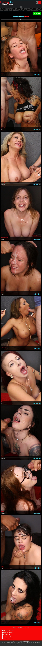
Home (14, 641)
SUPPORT (3, 642)
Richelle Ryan (4, 347)
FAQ (31, 642)
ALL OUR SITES (37, 642)
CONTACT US (8, 642)
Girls (21, 641)
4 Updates (3, 294)
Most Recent (15, 16)
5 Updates (3, 74)
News (23, 641)
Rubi (2, 566)
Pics (16, 641)
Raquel (3, 128)
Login (26, 641)
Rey (2, 292)
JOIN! (28, 641)
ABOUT (33, 642)
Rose (2, 511)
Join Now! (37, 13)
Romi (2, 456)
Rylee (2, 621)
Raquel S (3, 182)
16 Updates (3, 239)
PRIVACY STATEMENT (26, 642)
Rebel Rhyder (4, 237)
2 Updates (3, 568)
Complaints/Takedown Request (21, 643)
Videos (19, 641)
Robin (2, 401)
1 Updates (3, 129)
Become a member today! (21, 628)
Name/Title (27, 16)
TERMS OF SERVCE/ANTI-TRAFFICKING (16, 642)
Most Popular (21, 16)
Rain (2, 73)
